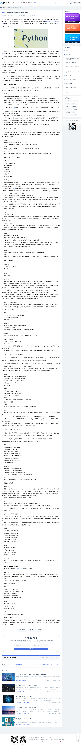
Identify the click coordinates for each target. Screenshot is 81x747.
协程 (41, 190)
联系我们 (43, 737)
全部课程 (30, 2)
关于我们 (30, 737)
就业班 (17, 2)
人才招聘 (37, 737)
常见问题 (50, 737)
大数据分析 (29, 724)
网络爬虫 (28, 702)
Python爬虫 (24, 680)
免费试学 (31, 648)
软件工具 (29, 713)
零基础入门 (24, 691)
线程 (15, 188)
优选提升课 (23, 2)
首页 (13, 2)
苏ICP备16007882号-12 (61, 739)
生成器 (31, 190)
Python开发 (18, 680)
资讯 (35, 2)
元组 (15, 107)
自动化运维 (19, 568)
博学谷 (46, 21)
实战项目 (23, 702)
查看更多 (68, 92)
